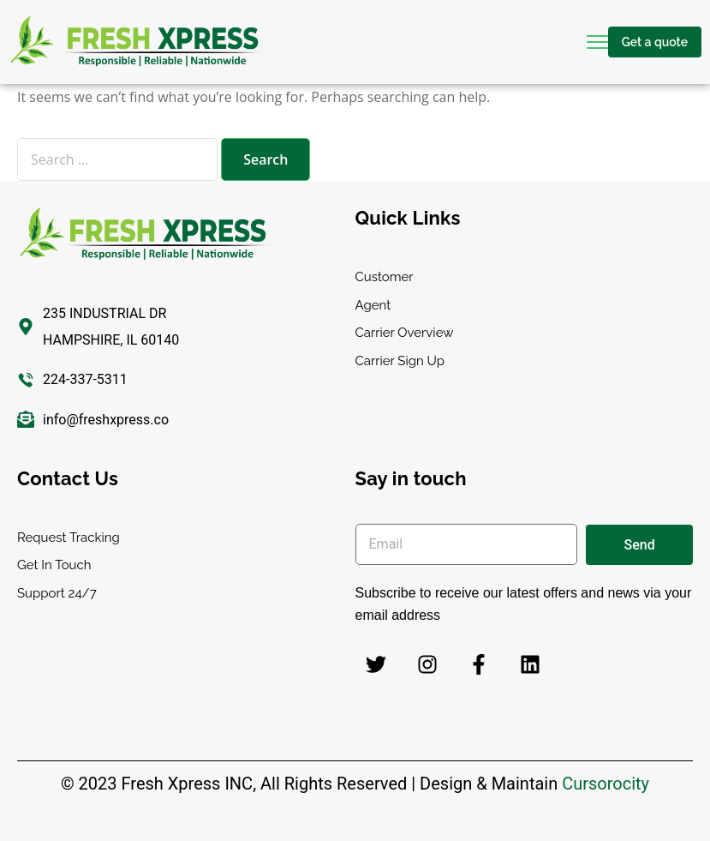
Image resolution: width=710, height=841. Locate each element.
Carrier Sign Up (400, 361)
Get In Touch (54, 565)
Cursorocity (605, 783)
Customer (384, 277)
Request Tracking (68, 537)
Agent (373, 305)
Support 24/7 (57, 593)
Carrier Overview (404, 332)
